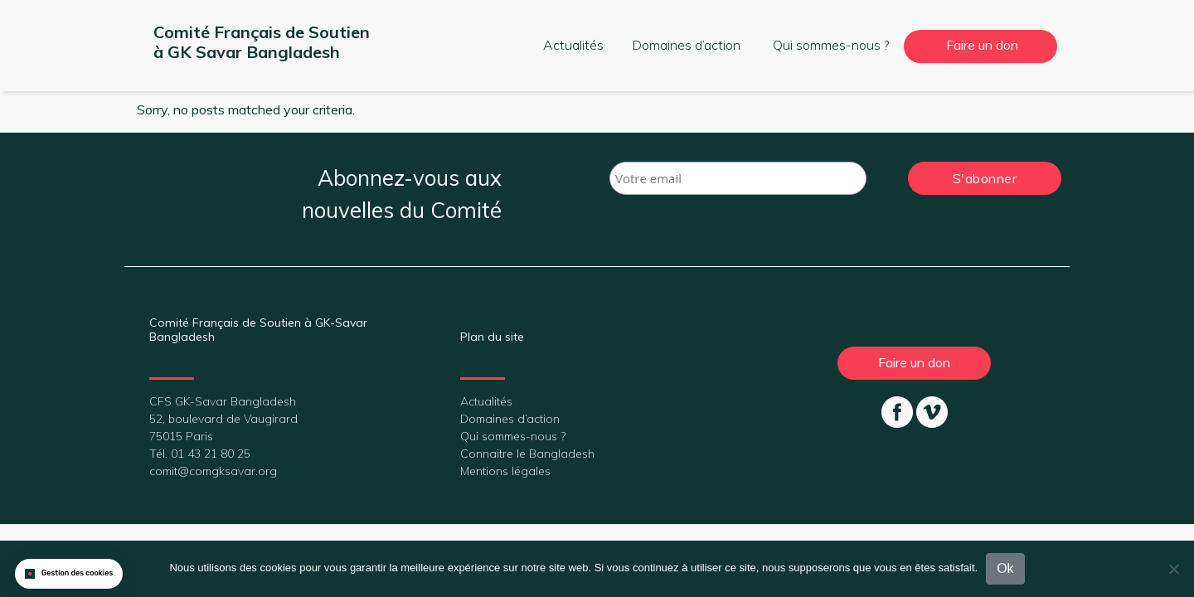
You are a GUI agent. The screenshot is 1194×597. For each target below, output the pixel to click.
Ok (1005, 568)
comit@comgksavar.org (213, 471)
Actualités (573, 44)
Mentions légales (505, 471)
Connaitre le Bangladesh (527, 453)
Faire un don (982, 44)
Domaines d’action (686, 44)
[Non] (1173, 569)
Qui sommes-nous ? (831, 44)
